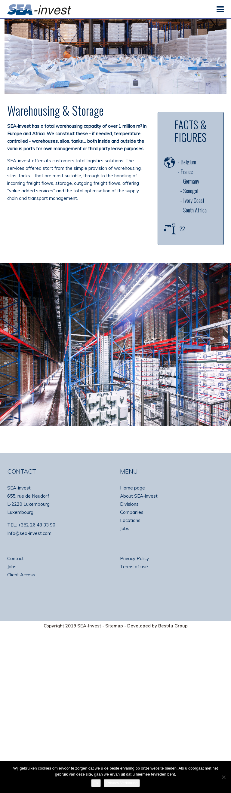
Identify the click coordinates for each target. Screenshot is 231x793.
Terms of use (134, 566)
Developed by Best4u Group (157, 626)
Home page (132, 488)
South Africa (195, 210)
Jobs (124, 528)
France (186, 171)
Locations (130, 520)
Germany (191, 181)
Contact (15, 558)
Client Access (21, 575)
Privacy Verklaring (121, 783)
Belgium (188, 161)
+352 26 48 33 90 (36, 525)
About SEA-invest (139, 496)
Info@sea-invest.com (29, 533)
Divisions (129, 504)
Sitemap (114, 626)
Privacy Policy (134, 558)
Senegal (190, 190)
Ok (96, 783)
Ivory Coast (193, 200)
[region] (115, 344)
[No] (223, 777)
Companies (131, 512)
